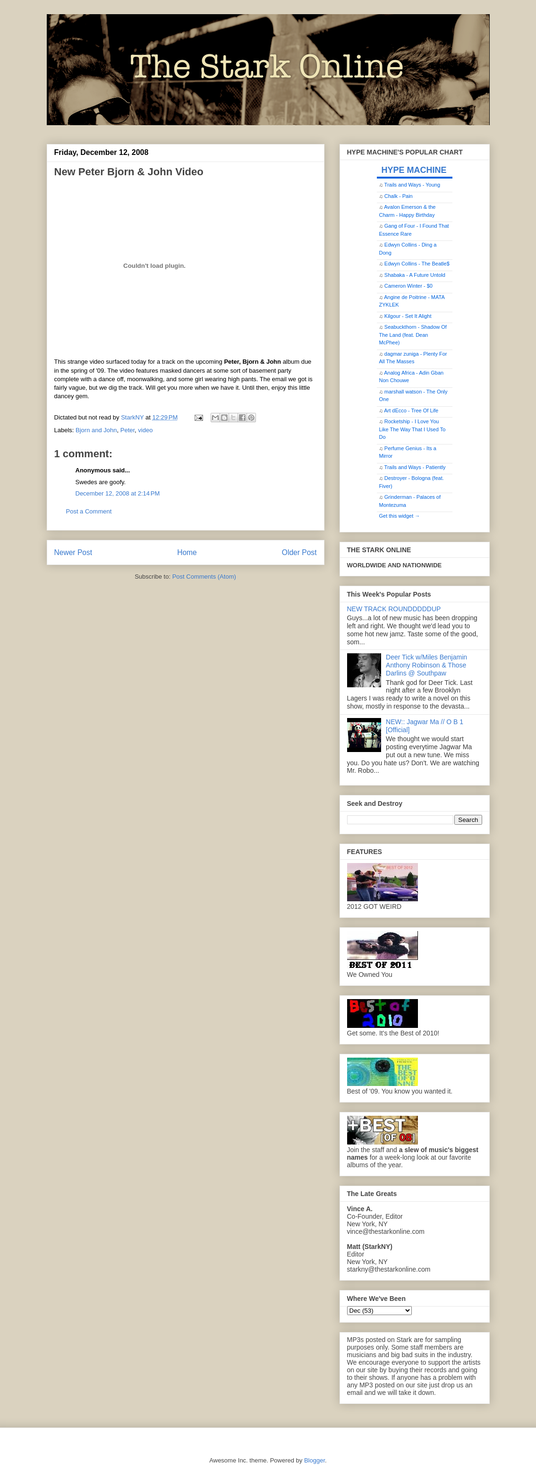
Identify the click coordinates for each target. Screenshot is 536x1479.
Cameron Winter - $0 (408, 286)
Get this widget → (399, 516)
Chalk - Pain (398, 196)
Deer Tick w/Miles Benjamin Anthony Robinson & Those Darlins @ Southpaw (426, 665)
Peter (127, 430)
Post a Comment (89, 511)
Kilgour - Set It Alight (408, 316)
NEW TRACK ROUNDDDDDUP (394, 609)
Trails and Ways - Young (412, 185)
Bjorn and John (96, 430)
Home (187, 552)
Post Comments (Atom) (204, 576)
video (145, 430)
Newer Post (73, 552)
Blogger (314, 1460)
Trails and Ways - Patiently (415, 467)
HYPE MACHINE (414, 169)
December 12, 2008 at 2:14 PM (118, 493)
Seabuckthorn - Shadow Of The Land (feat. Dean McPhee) (413, 334)
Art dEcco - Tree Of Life (411, 410)
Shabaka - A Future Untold (414, 275)
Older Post (299, 552)
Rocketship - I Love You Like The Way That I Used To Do (412, 429)
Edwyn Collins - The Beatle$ (417, 263)
